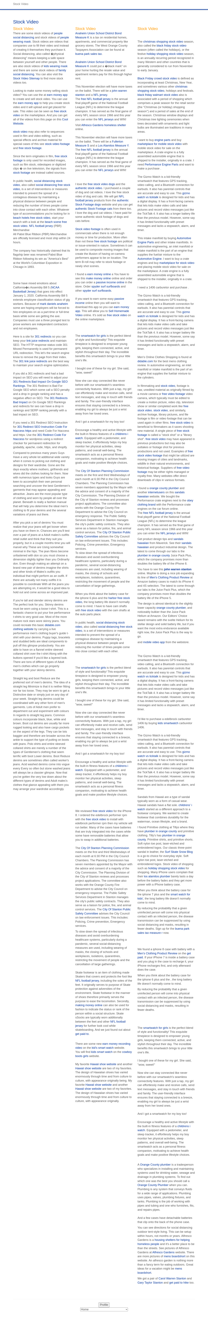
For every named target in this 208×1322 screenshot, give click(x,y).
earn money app (57, 94)
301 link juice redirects (33, 361)
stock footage (21, 172)
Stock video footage (87, 229)
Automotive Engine (149, 258)
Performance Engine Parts (161, 164)
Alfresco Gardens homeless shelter (103, 125)
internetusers (156, 492)
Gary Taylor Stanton (150, 1282)
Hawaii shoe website (103, 1064)
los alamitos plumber (157, 876)
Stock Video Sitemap (26, 78)
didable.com (145, 361)
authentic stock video (88, 188)
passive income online (110, 282)
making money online (88, 1005)
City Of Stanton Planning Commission (105, 471)
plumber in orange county (153, 555)
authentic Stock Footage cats (93, 208)
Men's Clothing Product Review (169, 577)
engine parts (162, 140)
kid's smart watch (103, 1047)
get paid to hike (179, 1282)
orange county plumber (164, 488)
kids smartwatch (168, 723)
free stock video (117, 315)
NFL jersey (100, 94)
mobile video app (154, 642)
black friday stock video (171, 45)
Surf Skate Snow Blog (179, 851)
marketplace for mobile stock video (159, 144)
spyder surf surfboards (105, 286)
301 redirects (43, 336)
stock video (20, 131)
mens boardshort (174, 1256)
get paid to (82, 1034)
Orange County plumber (155, 1164)
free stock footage (30, 148)
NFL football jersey (41, 226)
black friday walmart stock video (157, 94)
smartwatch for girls (93, 335)
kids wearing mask (55, 66)
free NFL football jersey (96, 99)
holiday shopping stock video (165, 53)
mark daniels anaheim (54, 303)
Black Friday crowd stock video (157, 78)
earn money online (99, 274)
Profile (104, 1304)
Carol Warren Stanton (172, 1278)
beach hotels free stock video (31, 217)
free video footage (173, 394)
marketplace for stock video (176, 262)
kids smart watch (101, 1052)
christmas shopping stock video (163, 41)
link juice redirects (37, 340)
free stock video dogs (101, 184)
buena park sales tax (88, 53)
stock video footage (57, 144)
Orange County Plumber (152, 1185)
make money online (98, 278)
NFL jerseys (105, 119)
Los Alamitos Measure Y (113, 145)
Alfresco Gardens (163, 1252)
